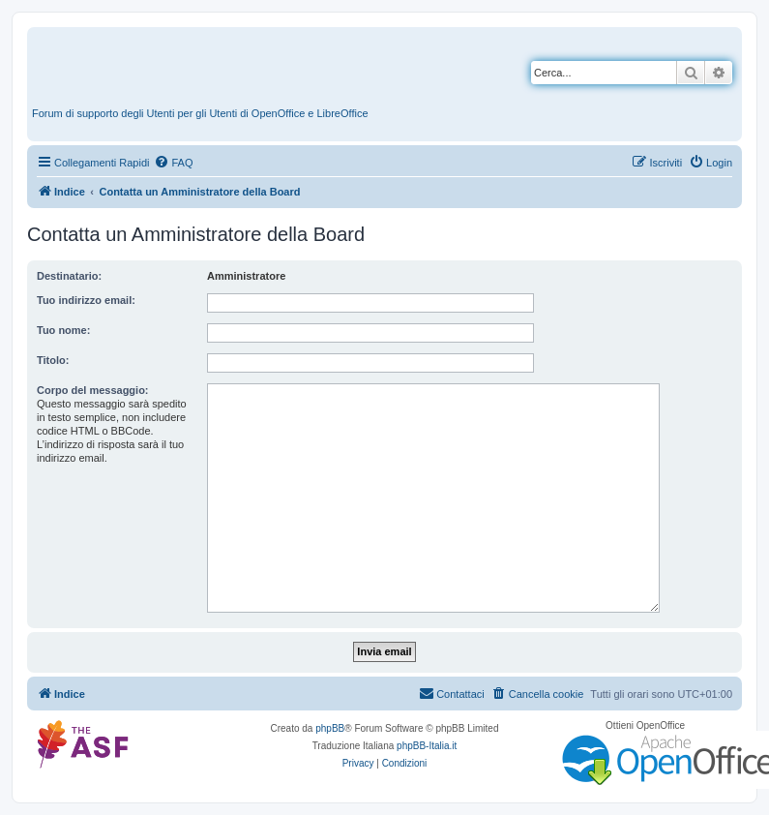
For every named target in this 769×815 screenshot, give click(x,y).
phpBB (329, 728)
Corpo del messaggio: (93, 390)
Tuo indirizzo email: (86, 300)
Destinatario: (69, 276)
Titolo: (53, 360)
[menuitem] (173, 162)
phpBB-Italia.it (427, 745)
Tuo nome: (63, 330)
